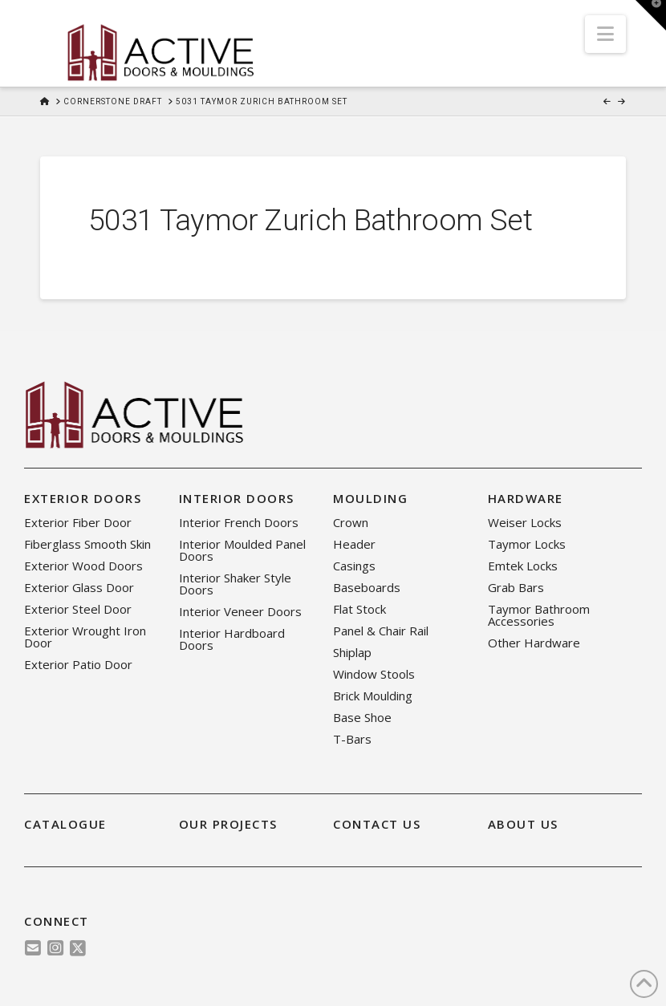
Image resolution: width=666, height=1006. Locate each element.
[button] (605, 34)
